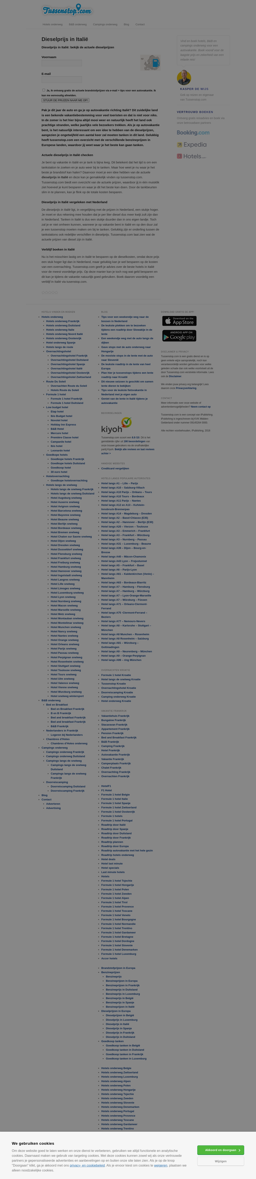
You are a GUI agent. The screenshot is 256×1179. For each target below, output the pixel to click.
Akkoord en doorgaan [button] (220, 1150)
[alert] (128, 589)
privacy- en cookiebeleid (87, 1165)
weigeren (160, 1165)
